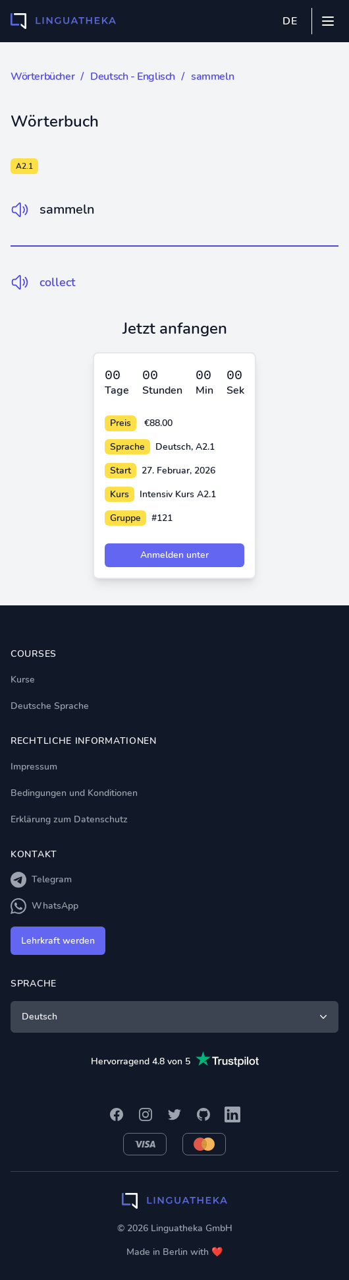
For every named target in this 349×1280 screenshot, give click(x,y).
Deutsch (176, 1016)
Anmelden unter (174, 555)
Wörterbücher (42, 76)
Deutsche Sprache (50, 706)
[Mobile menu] (328, 21)
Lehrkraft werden (58, 940)
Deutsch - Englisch (132, 76)
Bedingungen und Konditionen (74, 793)
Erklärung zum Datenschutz (69, 819)
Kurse (23, 679)
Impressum (34, 766)
